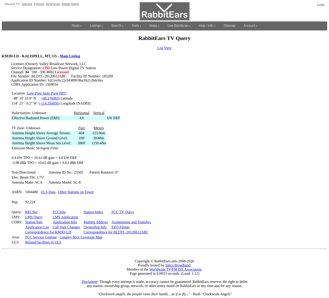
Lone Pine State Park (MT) (46, 93)
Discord (27, 4)
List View (164, 48)
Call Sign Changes (66, 227)
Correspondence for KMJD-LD (48, 232)
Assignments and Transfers (131, 222)
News (76, 25)
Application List (37, 227)
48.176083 (50, 98)
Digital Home (70, 4)
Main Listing (70, 56)
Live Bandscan (177, 25)
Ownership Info (95, 227)
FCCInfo (59, 212)
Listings (95, 25)
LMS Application (65, 217)
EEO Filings (120, 227)
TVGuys (39, 4)
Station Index (93, 212)
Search (116, 25)
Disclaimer (90, 282)
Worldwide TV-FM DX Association (175, 269)
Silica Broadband (178, 265)
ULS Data (48, 192)
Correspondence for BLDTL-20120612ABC (116, 232)
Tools (135, 25)
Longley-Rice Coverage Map (81, 237)
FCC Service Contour (41, 237)
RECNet (31, 212)
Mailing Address (96, 222)
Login (320, 4)
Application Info (65, 222)
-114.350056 (49, 103)
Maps (153, 25)
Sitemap (229, 25)
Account (249, 25)
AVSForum (53, 4)
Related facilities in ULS (43, 242)
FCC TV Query (122, 212)
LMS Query (34, 217)
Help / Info (206, 25)
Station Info (33, 222)
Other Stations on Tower (76, 192)
